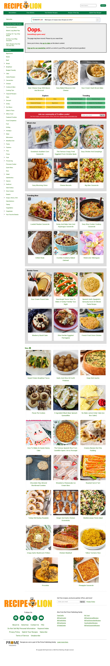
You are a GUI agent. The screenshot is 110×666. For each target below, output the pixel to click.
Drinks (8, 104)
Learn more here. (62, 642)
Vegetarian (9, 211)
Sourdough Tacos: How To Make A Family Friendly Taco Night (65, 301)
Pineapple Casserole (86, 585)
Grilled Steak (39, 258)
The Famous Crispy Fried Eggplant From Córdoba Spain (66, 153)
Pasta (8, 144)
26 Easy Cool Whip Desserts (11, 39)
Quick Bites (9, 167)
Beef (7, 60)
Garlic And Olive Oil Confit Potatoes (66, 379)
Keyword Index (43, 628)
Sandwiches (9, 177)
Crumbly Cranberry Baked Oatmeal (66, 259)
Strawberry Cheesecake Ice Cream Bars (66, 484)
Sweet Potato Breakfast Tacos (39, 378)
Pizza (8, 154)
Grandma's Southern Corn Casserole (40, 153)
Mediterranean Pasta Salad (93, 518)
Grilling (8, 127)
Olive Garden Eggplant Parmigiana (66, 336)
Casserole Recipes (36, 103)
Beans (8, 57)
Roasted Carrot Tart (93, 483)
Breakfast (9, 67)
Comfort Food (96, 99)
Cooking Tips (10, 90)
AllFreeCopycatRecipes (91, 618)
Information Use (72, 116)
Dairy (7, 97)
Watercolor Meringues (92, 258)
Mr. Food (87, 615)
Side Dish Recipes (76, 103)
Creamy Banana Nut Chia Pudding (93, 449)
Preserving (9, 161)
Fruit (7, 124)
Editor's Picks (10, 110)
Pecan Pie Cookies (38, 413)
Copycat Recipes (11, 94)
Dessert (8, 100)
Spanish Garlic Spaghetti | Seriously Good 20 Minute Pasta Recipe (91, 301)
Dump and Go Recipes (36, 107)
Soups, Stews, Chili (12, 198)
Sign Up (102, 115)
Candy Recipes (10, 77)
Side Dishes (9, 188)
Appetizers (9, 53)
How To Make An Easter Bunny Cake (38, 449)
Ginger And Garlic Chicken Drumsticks (65, 519)
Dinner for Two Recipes (95, 103)
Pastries (8, 147)
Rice (7, 171)
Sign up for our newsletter (36, 48)
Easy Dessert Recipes (76, 99)
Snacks (8, 194)
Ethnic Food (9, 114)
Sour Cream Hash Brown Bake (92, 88)
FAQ (42, 625)
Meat (7, 134)
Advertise (25, 625)
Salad (7, 174)
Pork (7, 157)
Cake (7, 73)
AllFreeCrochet (61, 618)
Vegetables (9, 208)
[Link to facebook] (15, 617)
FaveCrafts (60, 615)
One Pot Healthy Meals (76, 107)
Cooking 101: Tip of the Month (13, 34)
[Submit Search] (103, 5)
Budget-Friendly (11, 70)
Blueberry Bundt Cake (40, 335)
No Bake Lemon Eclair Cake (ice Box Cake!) (93, 414)
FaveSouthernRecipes (91, 623)
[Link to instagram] (34, 617)
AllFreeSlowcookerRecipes (92, 620)
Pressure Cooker (11, 164)
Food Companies (11, 120)
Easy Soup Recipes (95, 107)
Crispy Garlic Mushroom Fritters (38, 553)
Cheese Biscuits (65, 185)
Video (55, 99)
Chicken (8, 83)
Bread (8, 63)
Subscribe (9, 19)
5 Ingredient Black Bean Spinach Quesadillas (65, 414)
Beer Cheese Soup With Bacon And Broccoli (39, 89)
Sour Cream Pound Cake (40, 299)
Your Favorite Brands (12, 214)
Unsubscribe (35, 636)
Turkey (8, 204)
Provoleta (45, 585)
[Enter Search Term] (88, 5)
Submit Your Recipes (30, 632)
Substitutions (10, 201)
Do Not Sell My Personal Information (21, 628)
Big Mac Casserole (91, 185)
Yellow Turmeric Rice (92, 553)
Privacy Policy (64, 116)
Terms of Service (22, 636)
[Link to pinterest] (28, 617)
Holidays (8, 130)
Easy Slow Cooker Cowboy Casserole (91, 225)
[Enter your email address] (68, 602)
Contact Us (35, 625)
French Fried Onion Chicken (91, 335)
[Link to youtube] (41, 617)
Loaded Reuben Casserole (39, 224)
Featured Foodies (11, 117)
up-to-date (46, 43)
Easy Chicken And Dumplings (91, 152)
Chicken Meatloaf (65, 553)
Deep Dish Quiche (93, 378)
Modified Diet (10, 141)
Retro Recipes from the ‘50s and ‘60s (13, 44)
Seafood (8, 184)
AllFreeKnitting (61, 620)
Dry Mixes (9, 107)
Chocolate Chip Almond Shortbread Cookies (38, 484)
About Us (15, 625)
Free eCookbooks (11, 27)
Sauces (8, 181)
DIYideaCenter (61, 625)
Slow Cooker (10, 191)
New (28, 348)
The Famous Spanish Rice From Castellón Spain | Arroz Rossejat (65, 449)
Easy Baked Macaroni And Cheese (65, 89)
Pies (7, 151)
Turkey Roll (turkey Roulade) (38, 518)
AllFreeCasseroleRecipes (92, 625)
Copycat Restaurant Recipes (55, 107)
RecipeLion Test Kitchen (35, 99)
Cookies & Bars (10, 87)
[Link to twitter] (22, 617)
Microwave (9, 137)
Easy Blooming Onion (40, 185)
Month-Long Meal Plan (13, 30)
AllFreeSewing (61, 623)
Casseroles (9, 80)
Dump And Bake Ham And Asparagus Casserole (65, 225)
